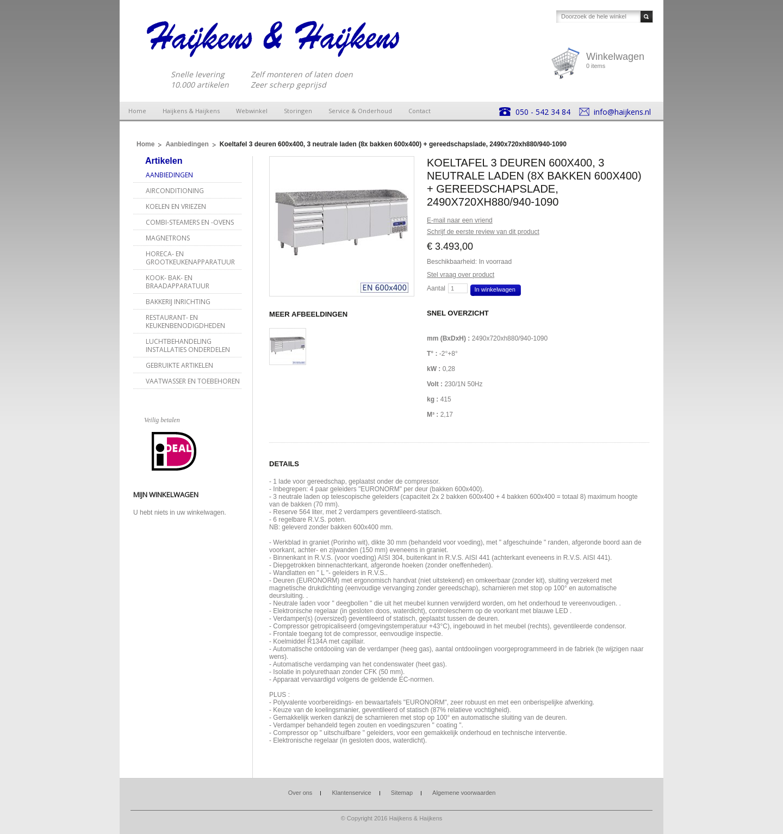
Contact (419, 111)
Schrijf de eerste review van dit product (483, 232)
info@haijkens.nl (622, 112)
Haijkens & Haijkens (191, 111)
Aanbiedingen (186, 144)
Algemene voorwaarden (463, 792)
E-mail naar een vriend (460, 220)
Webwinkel (252, 111)
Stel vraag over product (460, 275)
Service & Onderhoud (360, 111)
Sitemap (402, 792)
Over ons (300, 792)
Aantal (436, 288)
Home (137, 111)
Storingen (298, 111)
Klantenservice (351, 792)
